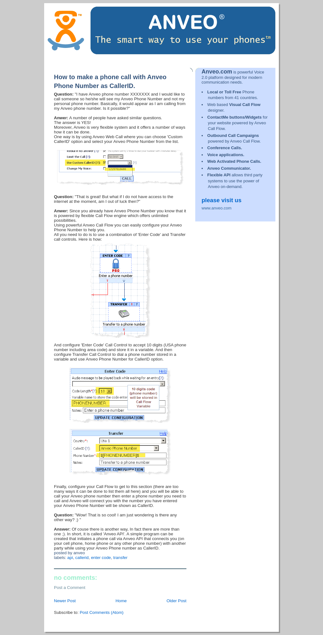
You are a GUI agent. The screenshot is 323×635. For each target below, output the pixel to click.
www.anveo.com (217, 208)
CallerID (82, 557)
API (70, 557)
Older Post (176, 600)
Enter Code (101, 557)
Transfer (120, 557)
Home (121, 600)
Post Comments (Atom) (102, 612)
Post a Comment (69, 587)
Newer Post (65, 600)
